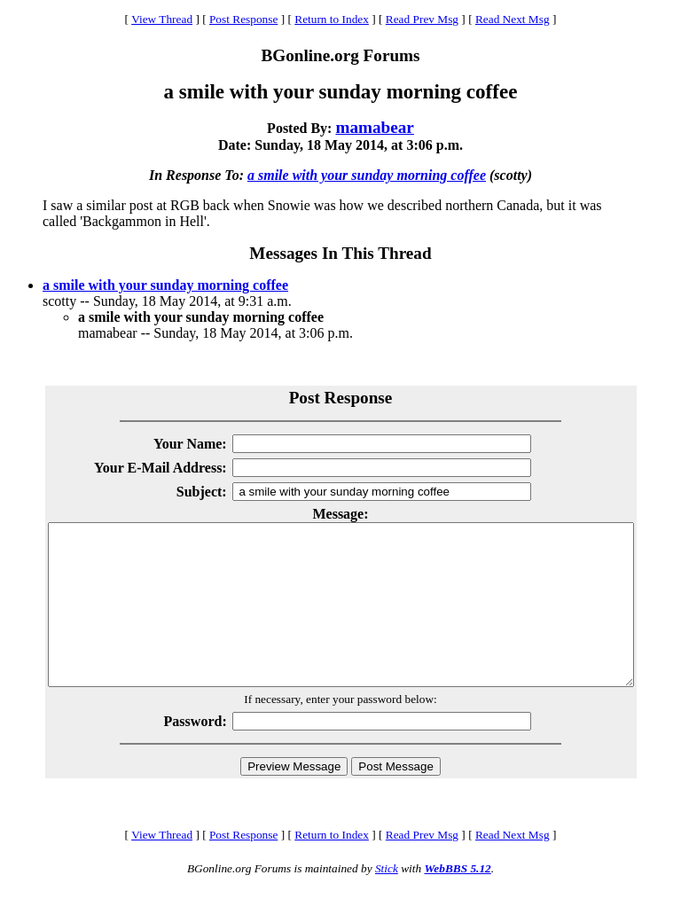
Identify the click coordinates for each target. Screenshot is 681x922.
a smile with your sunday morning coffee (366, 175)
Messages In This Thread (340, 253)
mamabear (374, 127)
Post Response (243, 19)
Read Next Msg (512, 19)
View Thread (161, 19)
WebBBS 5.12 (457, 900)
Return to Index (331, 19)
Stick (386, 900)
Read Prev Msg (422, 19)
